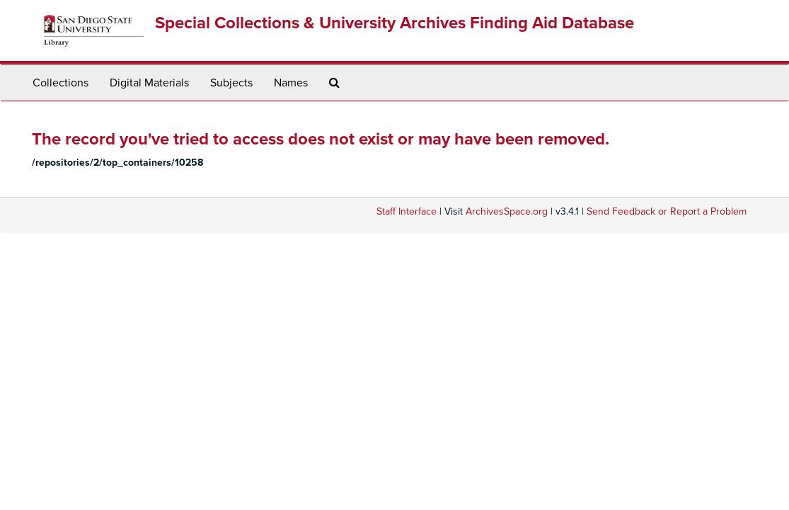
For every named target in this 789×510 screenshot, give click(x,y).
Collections (60, 83)
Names (291, 83)
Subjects (231, 83)
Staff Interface (406, 211)
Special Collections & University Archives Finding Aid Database (394, 23)
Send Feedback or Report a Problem (667, 211)
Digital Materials (149, 83)
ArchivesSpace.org (507, 211)
